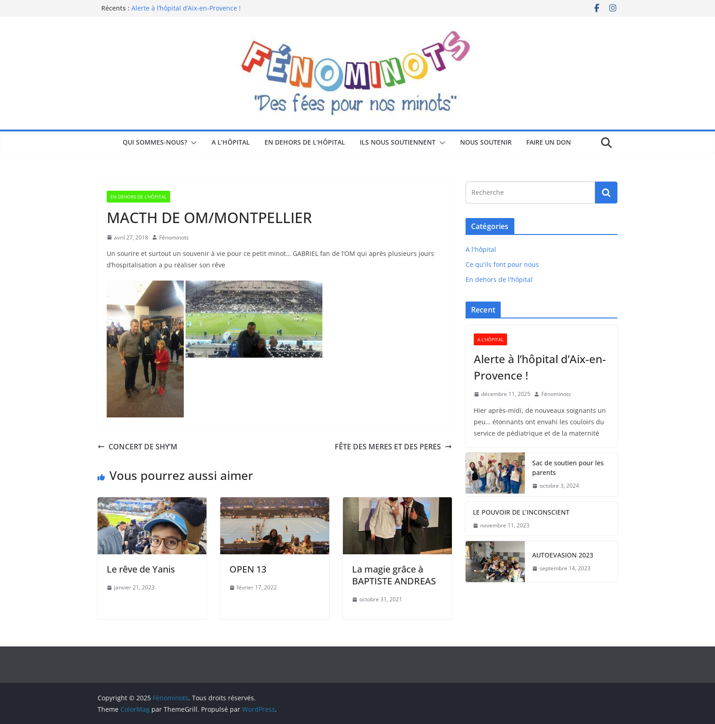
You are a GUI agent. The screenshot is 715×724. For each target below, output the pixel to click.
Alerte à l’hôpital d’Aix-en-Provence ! (186, 8)
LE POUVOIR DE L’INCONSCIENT (521, 512)
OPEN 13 (247, 569)
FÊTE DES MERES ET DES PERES (393, 447)
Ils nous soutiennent (397, 142)
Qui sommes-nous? (155, 142)
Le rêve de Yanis (141, 569)
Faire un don (548, 142)
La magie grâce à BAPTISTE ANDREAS (394, 575)
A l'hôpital (481, 249)
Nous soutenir (486, 142)
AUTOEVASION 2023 (562, 555)
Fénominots (174, 237)
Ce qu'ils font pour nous (502, 264)
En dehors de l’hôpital (304, 142)
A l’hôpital (231, 142)
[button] (192, 143)
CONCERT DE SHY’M (137, 447)
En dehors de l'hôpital (138, 196)
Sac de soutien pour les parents (568, 467)
